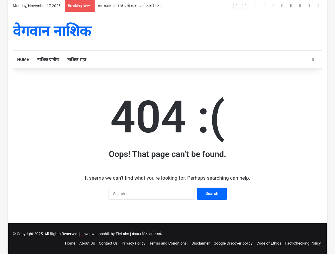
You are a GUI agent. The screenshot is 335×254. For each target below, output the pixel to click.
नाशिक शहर (76, 59)
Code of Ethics (268, 243)
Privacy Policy (133, 243)
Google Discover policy (233, 243)
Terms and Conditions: (168, 243)
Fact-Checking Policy (303, 243)
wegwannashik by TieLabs (107, 234)
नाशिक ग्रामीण (48, 59)
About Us (87, 243)
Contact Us (108, 243)
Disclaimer (201, 243)
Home (23, 59)
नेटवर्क (157, 234)
